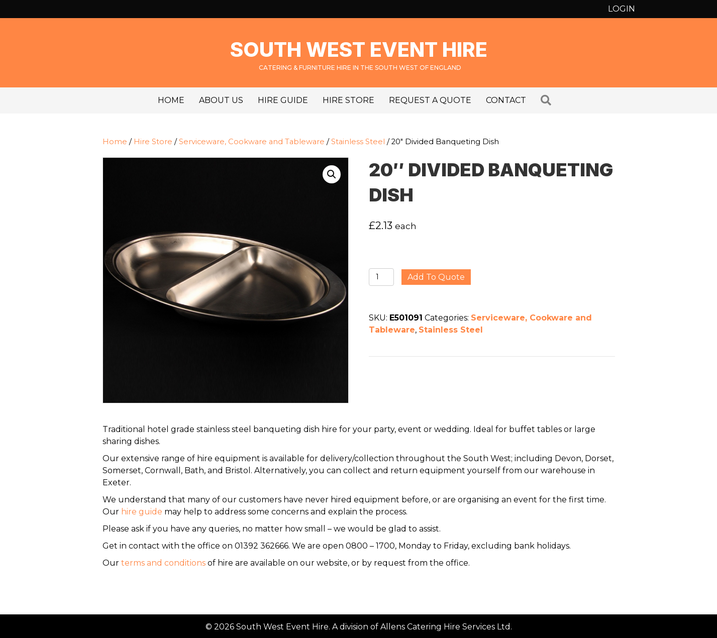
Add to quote (436, 277)
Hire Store (348, 100)
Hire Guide (283, 100)
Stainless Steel (358, 141)
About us (221, 100)
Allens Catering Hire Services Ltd (445, 626)
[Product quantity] (381, 277)
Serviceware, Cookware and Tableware (252, 141)
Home (171, 100)
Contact (506, 100)
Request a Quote (430, 100)
